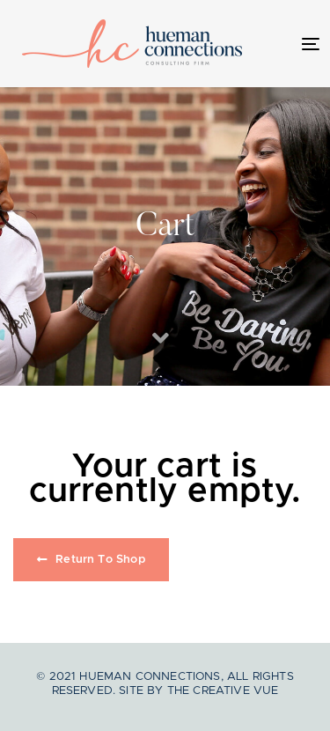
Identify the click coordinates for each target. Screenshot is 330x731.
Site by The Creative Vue (198, 691)
